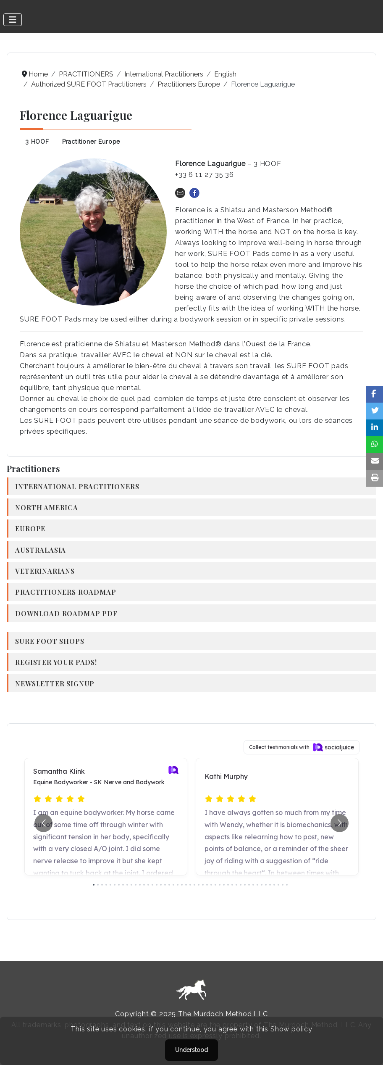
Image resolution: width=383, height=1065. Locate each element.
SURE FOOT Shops (49, 641)
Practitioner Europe (91, 141)
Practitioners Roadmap (65, 591)
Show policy (291, 1029)
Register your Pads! (56, 662)
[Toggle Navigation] (12, 19)
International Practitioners (77, 486)
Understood (191, 1050)
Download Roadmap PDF (66, 613)
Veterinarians (45, 570)
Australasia (40, 549)
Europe (30, 528)
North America (46, 507)
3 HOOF (37, 141)
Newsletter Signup (54, 683)
